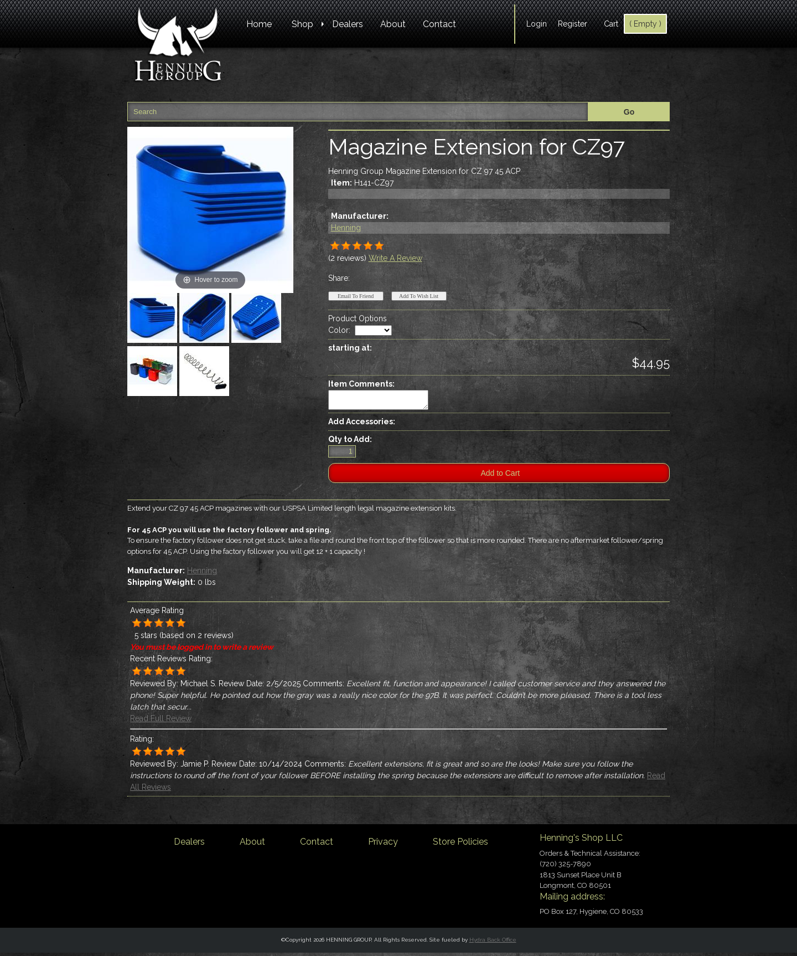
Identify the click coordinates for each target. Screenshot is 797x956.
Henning (346, 227)
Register (572, 23)
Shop (302, 24)
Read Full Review (161, 721)
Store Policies (460, 845)
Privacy (383, 845)
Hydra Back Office (492, 943)
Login (536, 23)
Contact (439, 24)
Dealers (347, 24)
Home (259, 24)
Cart (611, 23)
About (393, 24)
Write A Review (395, 258)
